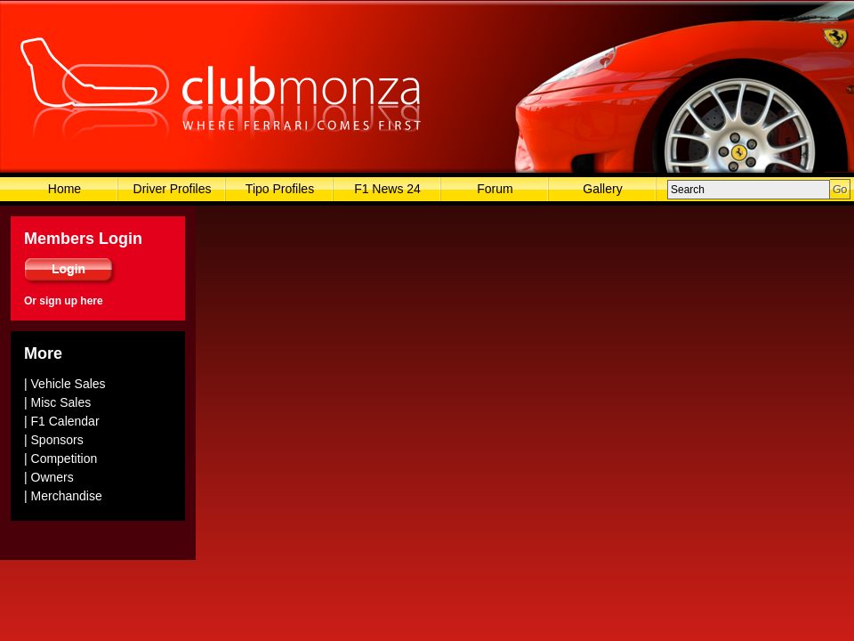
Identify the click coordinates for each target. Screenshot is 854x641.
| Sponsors (54, 440)
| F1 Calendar (62, 421)
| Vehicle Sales (65, 384)
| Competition (60, 458)
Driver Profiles (172, 189)
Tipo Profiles (280, 189)
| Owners (49, 477)
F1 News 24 (387, 189)
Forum (494, 189)
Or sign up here (63, 301)
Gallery (602, 189)
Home (64, 189)
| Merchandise (63, 496)
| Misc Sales (57, 402)
